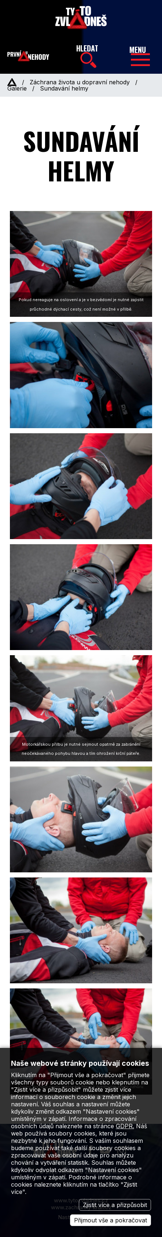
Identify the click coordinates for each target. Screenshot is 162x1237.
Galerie (17, 88)
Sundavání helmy (64, 88)
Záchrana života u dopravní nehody (80, 82)
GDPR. (125, 1126)
